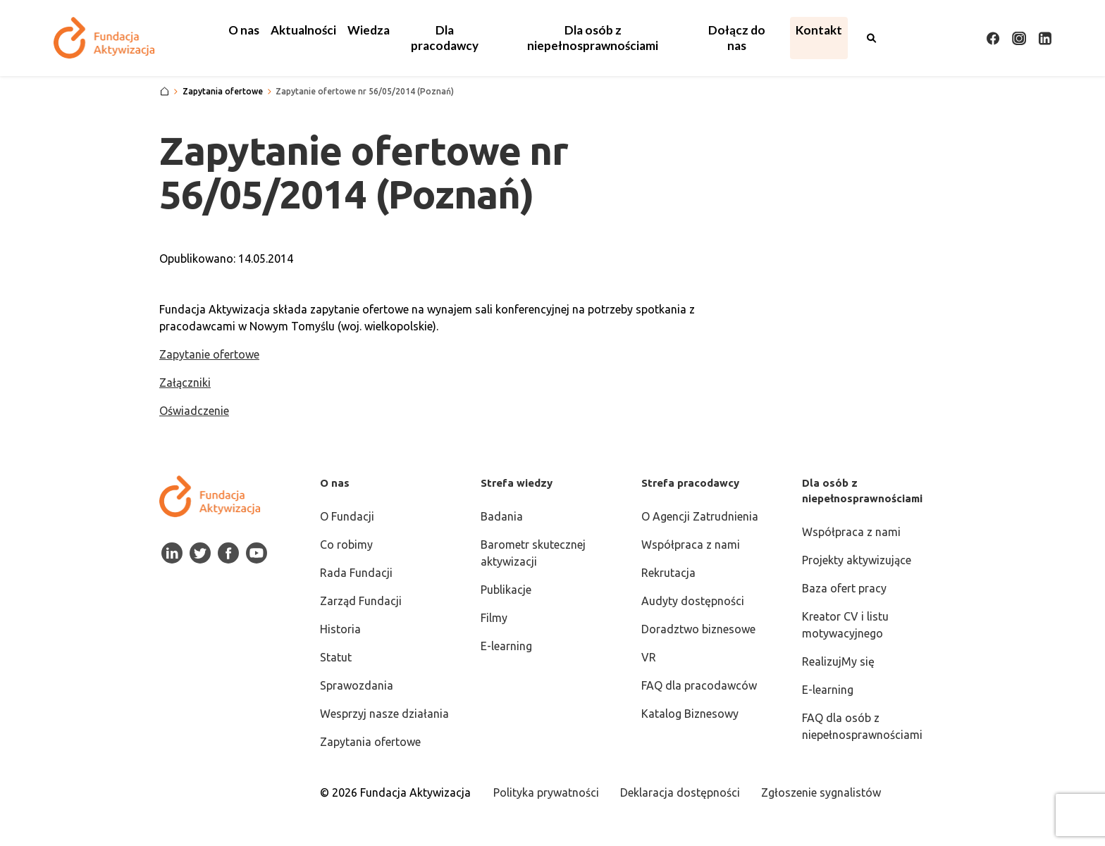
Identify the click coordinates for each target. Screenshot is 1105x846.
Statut (336, 657)
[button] (244, 30)
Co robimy (346, 544)
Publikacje (506, 589)
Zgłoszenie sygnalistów (821, 792)
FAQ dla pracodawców (699, 685)
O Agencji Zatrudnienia (699, 516)
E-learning (506, 646)
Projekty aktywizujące (856, 560)
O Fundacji (347, 516)
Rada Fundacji (356, 572)
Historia (340, 629)
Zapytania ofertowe (370, 741)
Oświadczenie (194, 410)
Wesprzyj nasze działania (384, 713)
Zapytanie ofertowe (209, 354)
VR (648, 657)
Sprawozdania (356, 685)
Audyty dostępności (692, 601)
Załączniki (185, 382)
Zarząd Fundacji (361, 601)
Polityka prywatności (546, 792)
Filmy (494, 617)
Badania (502, 516)
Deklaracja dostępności (680, 792)
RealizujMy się (838, 661)
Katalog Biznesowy (690, 713)
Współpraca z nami (690, 544)
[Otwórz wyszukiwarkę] (871, 38)
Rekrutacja (668, 572)
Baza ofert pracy (844, 588)
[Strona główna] (164, 92)
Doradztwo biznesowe (698, 629)
